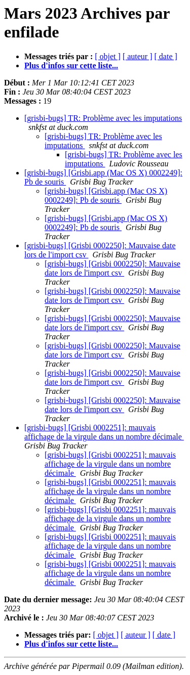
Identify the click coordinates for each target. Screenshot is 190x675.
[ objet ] (108, 56)
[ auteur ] (138, 56)
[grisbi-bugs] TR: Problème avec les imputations (103, 118)
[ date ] (166, 56)
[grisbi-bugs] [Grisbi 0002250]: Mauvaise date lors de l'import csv (112, 268)
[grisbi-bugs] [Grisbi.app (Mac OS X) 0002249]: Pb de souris (106, 195)
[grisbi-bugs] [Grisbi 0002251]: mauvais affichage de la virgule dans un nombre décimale (104, 432)
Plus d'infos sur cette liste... (71, 65)
